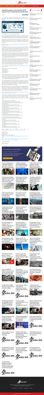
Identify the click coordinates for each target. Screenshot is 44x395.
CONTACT (23, 5)
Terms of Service (14, 388)
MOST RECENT (12, 5)
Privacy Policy (20, 388)
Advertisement (26, 388)
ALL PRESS (18, 5)
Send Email (5, 133)
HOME (7, 5)
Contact (31, 388)
